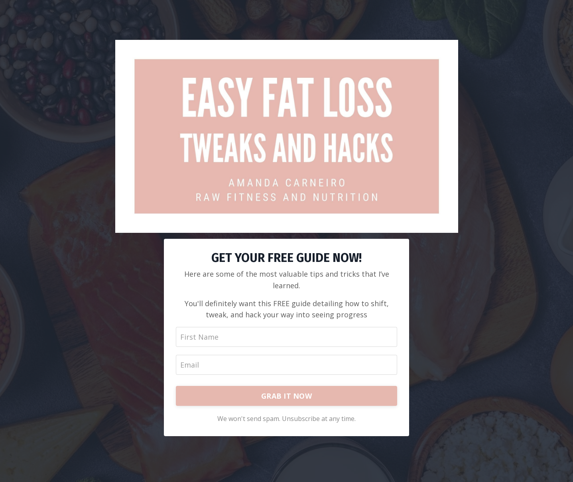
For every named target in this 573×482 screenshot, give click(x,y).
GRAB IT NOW (286, 396)
